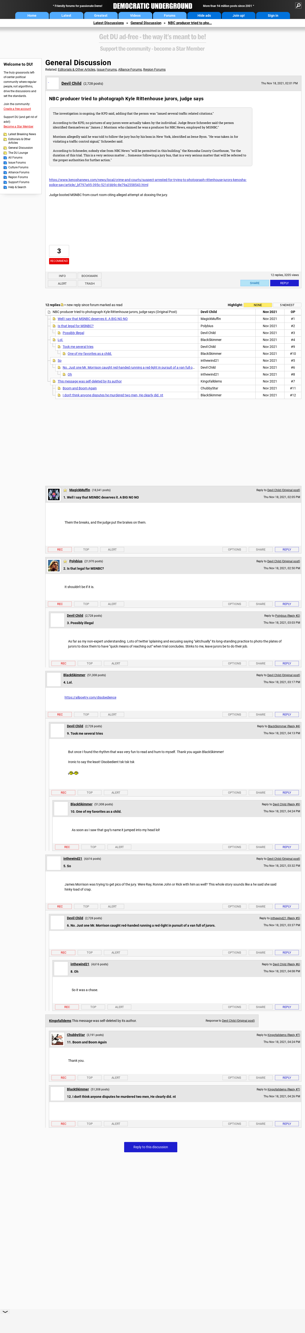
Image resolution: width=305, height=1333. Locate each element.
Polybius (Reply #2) (287, 615)
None (258, 305)
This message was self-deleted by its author (90, 381)
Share (254, 283)
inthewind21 (72, 858)
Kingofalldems (60, 1021)
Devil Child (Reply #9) (286, 804)
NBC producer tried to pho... (190, 23)
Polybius (75, 561)
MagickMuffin (79, 490)
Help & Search (17, 187)
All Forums (15, 157)
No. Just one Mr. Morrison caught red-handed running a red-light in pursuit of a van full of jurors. (133, 367)
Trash (90, 283)
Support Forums (18, 182)
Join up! (239, 15)
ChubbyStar (76, 1035)
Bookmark (89, 276)
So (59, 360)
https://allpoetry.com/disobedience (90, 697)
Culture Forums (18, 167)
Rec (60, 549)
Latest (66, 15)
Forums (169, 15)
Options (234, 549)
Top (86, 549)
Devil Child (71, 83)
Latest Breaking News (22, 134)
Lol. (60, 340)
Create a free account (17, 109)
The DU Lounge (18, 152)
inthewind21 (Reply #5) (285, 918)
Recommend (59, 261)
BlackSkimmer (74, 675)
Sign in (273, 15)
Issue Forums (17, 162)
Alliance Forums (18, 172)
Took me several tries (78, 347)
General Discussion (146, 23)
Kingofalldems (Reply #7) (284, 1035)
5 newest (287, 305)
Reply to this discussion (150, 1147)
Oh (70, 374)
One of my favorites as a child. (90, 354)
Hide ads (204, 15)
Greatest (100, 15)
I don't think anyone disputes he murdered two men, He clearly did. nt (113, 395)
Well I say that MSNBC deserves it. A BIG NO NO (93, 319)
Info (62, 276)
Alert (62, 283)
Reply (284, 283)
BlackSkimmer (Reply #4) (284, 726)
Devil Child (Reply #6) (286, 964)
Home (31, 15)
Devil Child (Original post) (283, 490)
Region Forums (18, 177)
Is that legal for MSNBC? (76, 326)
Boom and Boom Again (80, 388)
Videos (135, 15)
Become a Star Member (18, 126)
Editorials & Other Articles (19, 141)
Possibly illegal (73, 333)
